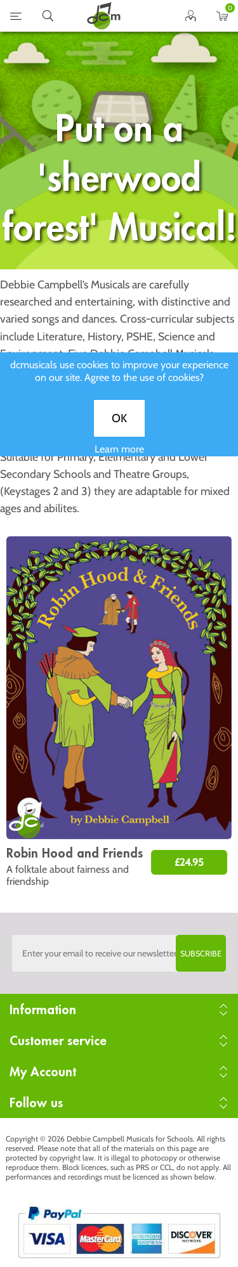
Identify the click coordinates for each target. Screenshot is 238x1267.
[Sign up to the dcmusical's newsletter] (119, 953)
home (103, 16)
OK (119, 428)
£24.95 (189, 862)
